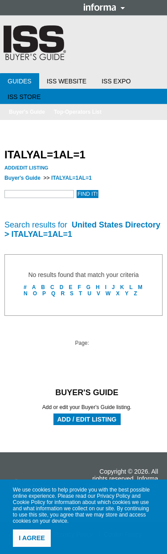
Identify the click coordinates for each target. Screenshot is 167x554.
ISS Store (24, 96)
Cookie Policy (29, 502)
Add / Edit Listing (87, 419)
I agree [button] (32, 538)
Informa (104, 7)
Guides (20, 81)
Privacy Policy (113, 496)
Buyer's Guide (27, 112)
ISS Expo (116, 81)
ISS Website (66, 81)
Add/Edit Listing (26, 167)
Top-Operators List (78, 112)
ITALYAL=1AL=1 (71, 178)
